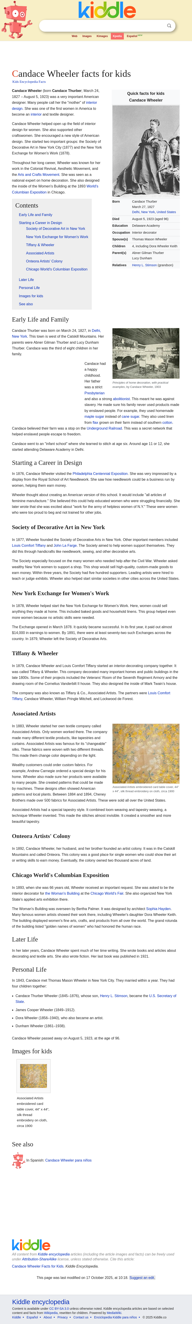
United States (166, 212)
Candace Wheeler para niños (68, 1160)
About (48, 1317)
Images (87, 36)
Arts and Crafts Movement (38, 175)
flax (95, 422)
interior (36, 114)
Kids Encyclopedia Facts (29, 81)
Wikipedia (51, 1313)
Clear (160, 26)
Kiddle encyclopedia (54, 1254)
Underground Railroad (104, 428)
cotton (167, 422)
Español (135, 36)
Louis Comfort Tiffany (29, 545)
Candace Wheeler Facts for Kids (37, 1266)
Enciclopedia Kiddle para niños (115, 1317)
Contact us (81, 1317)
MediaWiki (114, 1313)
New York (148, 212)
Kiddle (16, 1317)
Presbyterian (94, 393)
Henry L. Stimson (144, 265)
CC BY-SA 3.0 (59, 1308)
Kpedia (117, 36)
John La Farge (65, 545)
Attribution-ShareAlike (39, 1259)
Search (169, 26)
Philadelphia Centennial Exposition (100, 474)
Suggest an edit (142, 1278)
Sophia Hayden (158, 909)
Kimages (102, 36)
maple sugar (94, 416)
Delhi (135, 212)
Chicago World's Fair (107, 893)
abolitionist (121, 399)
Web (74, 36)
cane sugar (130, 416)
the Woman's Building (62, 893)
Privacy (62, 1317)
